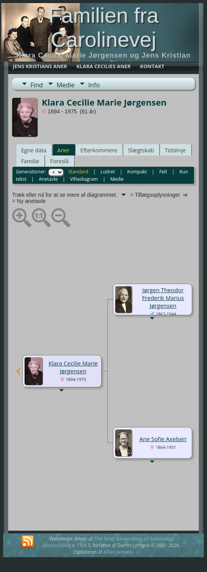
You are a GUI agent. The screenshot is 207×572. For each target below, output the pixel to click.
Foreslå (59, 161)
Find (36, 85)
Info (94, 85)
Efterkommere (98, 150)
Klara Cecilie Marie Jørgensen (73, 367)
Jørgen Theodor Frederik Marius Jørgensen (163, 297)
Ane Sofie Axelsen (163, 439)
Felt (163, 171)
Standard (78, 171)
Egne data (33, 150)
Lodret (108, 171)
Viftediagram (84, 179)
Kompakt (137, 171)
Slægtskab (141, 150)
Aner (63, 150)
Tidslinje (175, 150)
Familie (30, 161)
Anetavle (48, 179)
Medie (66, 85)
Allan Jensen (118, 552)
